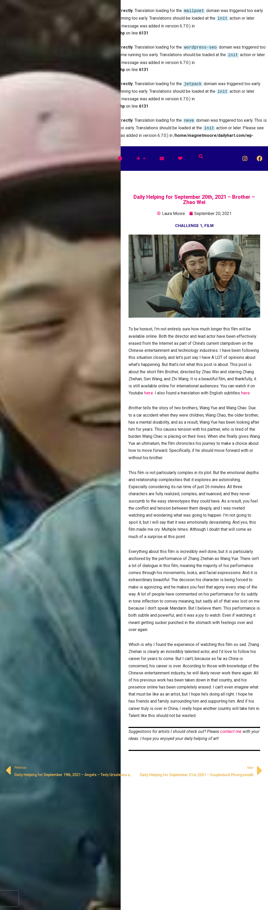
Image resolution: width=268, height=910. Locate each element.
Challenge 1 (188, 221)
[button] (200, 152)
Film (209, 221)
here (148, 388)
